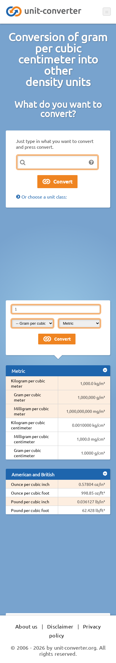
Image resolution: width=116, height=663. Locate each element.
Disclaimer (60, 626)
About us (26, 626)
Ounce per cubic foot (30, 492)
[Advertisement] (58, 254)
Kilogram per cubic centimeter (28, 425)
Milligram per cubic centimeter (31, 439)
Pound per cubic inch (30, 501)
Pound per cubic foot (30, 510)
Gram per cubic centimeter (27, 453)
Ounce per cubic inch (30, 484)
